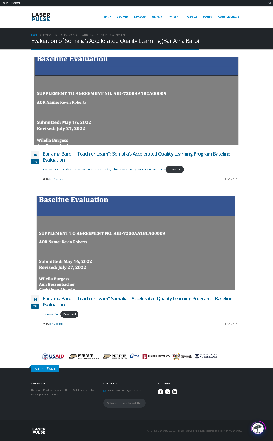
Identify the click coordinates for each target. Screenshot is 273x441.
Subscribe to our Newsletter (124, 403)
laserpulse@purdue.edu (129, 390)
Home (107, 17)
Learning (191, 17)
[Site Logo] (40, 17)
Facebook (160, 391)
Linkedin (174, 391)
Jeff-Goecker (56, 179)
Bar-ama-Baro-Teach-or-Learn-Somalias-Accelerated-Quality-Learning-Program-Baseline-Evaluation (104, 169)
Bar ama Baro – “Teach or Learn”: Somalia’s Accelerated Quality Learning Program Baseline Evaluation (136, 156)
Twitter (167, 391)
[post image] (136, 101)
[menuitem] (270, 3)
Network (140, 17)
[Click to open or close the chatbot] (258, 427)
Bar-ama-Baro (51, 314)
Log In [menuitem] (4, 3)
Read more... (231, 179)
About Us (122, 17)
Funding (157, 17)
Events (207, 17)
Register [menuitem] (15, 3)
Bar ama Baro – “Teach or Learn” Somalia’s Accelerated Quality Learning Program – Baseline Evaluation (137, 301)
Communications (228, 17)
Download (175, 169)
